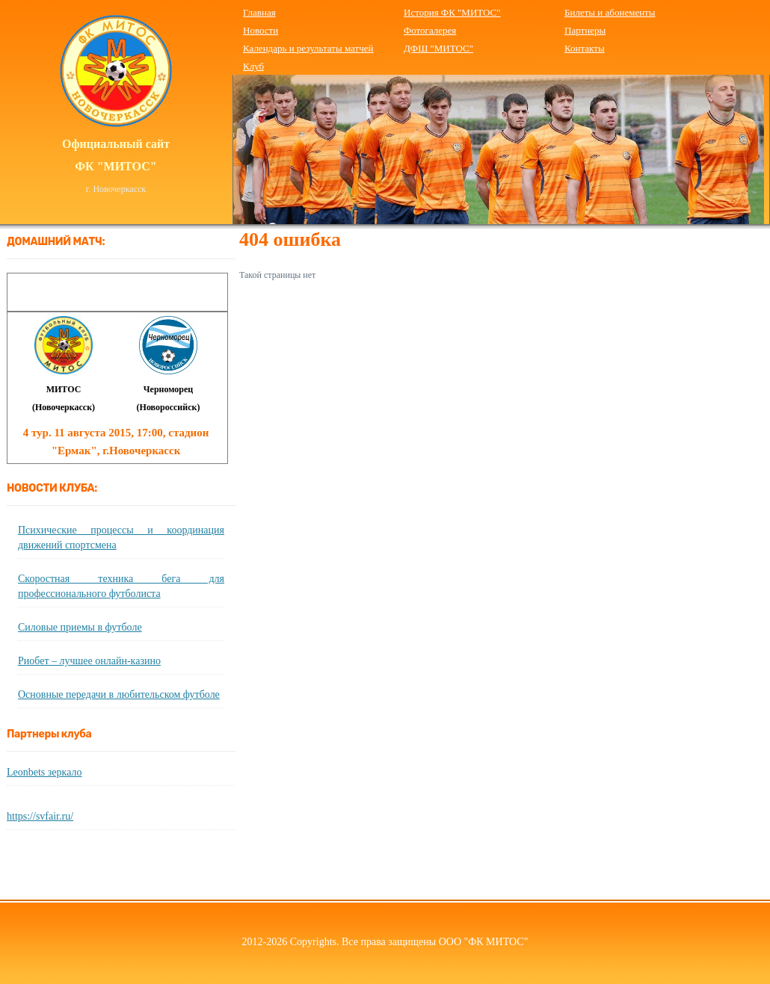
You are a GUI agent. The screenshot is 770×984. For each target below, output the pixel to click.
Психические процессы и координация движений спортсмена (121, 538)
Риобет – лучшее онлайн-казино (89, 660)
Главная (259, 12)
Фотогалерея (430, 30)
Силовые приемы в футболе (80, 627)
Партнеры (585, 30)
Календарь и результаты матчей (308, 48)
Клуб (253, 66)
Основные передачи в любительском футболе (119, 694)
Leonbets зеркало (44, 772)
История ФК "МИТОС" (452, 12)
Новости (260, 30)
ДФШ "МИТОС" (438, 48)
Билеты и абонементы (610, 12)
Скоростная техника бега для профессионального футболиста (121, 586)
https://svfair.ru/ (40, 816)
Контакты (584, 48)
